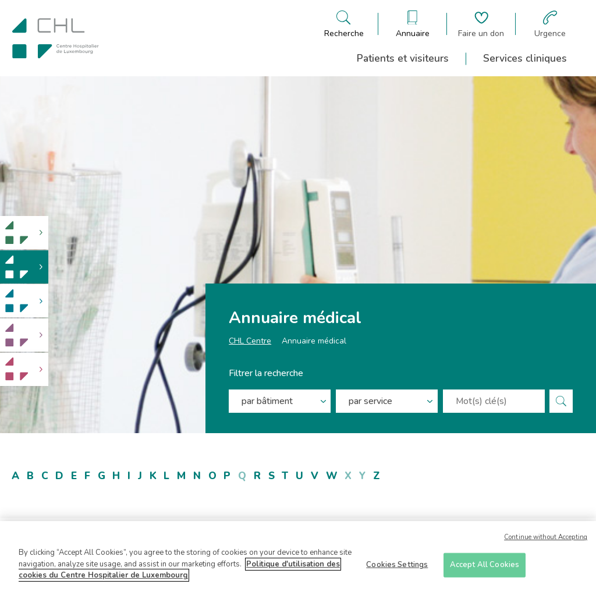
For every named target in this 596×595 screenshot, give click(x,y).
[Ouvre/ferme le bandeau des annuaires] (413, 24)
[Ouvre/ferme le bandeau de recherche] (344, 24)
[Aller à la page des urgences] (550, 24)
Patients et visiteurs (403, 58)
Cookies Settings (397, 568)
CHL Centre (250, 343)
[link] (24, 232)
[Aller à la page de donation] (481, 24)
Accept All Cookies (484, 568)
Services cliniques (525, 58)
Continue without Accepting (545, 541)
